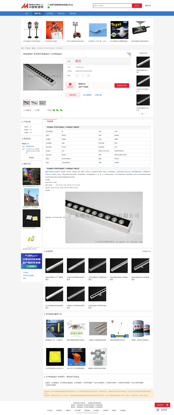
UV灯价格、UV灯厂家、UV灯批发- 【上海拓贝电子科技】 (105, 41)
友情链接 (123, 410)
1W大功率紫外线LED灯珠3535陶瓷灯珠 (57, 368)
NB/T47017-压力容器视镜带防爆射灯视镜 (79, 368)
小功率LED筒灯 (111, 383)
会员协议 (96, 410)
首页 (22, 48)
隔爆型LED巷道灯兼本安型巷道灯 (98, 368)
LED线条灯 (55, 383)
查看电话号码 (122, 85)
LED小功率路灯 (99, 383)
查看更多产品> (146, 251)
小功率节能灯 (87, 383)
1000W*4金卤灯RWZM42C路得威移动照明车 (79, 41)
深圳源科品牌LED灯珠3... (30, 249)
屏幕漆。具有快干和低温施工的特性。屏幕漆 (144, 340)
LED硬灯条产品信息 (79, 403)
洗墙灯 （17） (28, 132)
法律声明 (105, 410)
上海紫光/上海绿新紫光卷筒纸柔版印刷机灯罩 (101, 340)
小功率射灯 (78, 383)
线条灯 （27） (28, 129)
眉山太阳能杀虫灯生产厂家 (31, 186)
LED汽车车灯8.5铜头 (51, 41)
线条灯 (34, 48)
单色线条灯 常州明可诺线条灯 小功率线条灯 (90, 405)
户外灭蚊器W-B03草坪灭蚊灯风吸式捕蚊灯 (35, 41)
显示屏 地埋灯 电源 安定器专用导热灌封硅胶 (144, 41)
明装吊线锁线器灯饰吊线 (117, 340)
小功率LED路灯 (50, 385)
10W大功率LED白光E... (29, 228)
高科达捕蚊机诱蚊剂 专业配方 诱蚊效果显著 (80, 340)
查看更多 (31, 157)
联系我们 (59, 410)
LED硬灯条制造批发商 (94, 403)
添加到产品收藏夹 (28, 275)
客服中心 (68, 410)
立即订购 (98, 95)
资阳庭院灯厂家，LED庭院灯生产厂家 (56, 340)
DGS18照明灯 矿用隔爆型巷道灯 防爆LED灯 (123, 41)
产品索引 (26, 272)
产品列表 (27, 48)
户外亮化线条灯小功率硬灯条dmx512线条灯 (149, 108)
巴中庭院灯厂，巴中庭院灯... (31, 207)
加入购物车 (87, 95)
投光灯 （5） (28, 127)
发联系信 (72, 95)
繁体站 (114, 410)
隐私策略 (87, 410)
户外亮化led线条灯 (66, 383)
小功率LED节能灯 (124, 383)
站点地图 (77, 410)
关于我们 (50, 410)
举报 (37, 110)
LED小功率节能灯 (137, 383)
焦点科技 (89, 413)
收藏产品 (27, 110)
